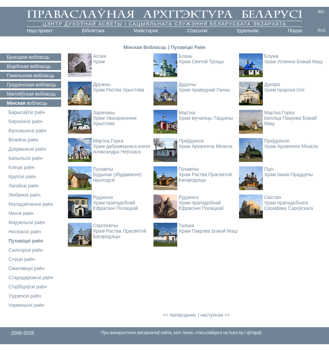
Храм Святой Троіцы (201, 61)
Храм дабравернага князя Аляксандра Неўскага (121, 149)
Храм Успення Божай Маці (293, 61)
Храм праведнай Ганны (204, 90)
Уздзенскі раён (24, 296)
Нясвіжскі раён (24, 231)
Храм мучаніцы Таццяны (206, 118)
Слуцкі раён (21, 259)
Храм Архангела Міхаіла (205, 146)
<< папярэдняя (179, 315)
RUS (321, 30)
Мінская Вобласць (145, 47)
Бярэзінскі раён (25, 121)
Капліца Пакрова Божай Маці (290, 120)
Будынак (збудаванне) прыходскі (117, 177)
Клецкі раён (21, 167)
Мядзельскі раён (26, 222)
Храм (99, 61)
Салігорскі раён (25, 250)
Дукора (272, 84)
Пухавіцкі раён (25, 241)
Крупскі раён (22, 176)
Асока (99, 56)
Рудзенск (103, 197)
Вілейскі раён (23, 140)
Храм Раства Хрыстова (118, 90)
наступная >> (215, 315)
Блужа (271, 56)
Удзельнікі (248, 30)
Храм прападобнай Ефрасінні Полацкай (115, 205)
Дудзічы (187, 84)
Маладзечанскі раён (30, 204)
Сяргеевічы (105, 225)
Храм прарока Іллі (284, 90)
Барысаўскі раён (26, 112)
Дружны (101, 84)
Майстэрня (146, 30)
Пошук (295, 30)
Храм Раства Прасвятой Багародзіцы (205, 177)
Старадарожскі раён (30, 277)
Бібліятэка (93, 30)
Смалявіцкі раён (26, 268)
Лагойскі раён (23, 185)
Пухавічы (103, 169)
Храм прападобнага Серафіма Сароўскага (288, 205)
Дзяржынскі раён (27, 149)
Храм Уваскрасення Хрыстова (114, 120)
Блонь (185, 56)
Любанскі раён (24, 195)
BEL (321, 12)
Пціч (269, 169)
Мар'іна (187, 112)
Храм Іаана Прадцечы (288, 174)
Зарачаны (104, 112)
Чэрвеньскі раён (26, 305)
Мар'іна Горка (279, 112)
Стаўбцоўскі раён (27, 286)
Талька (186, 225)
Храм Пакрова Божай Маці (208, 231)
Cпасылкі (197, 30)
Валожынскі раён (27, 130)
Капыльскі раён (25, 158)
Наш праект (40, 30)
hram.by (236, 332)
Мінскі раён (21, 213)
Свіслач (272, 197)
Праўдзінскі (191, 141)
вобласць (28, 57)
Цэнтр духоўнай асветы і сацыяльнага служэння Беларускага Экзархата (164, 24)
